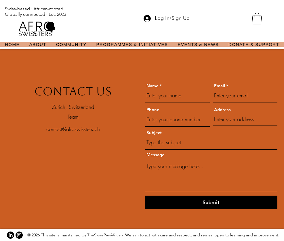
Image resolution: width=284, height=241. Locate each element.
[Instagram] (19, 235)
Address (222, 109)
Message (155, 155)
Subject (154, 132)
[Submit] (211, 202)
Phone (152, 109)
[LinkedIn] (10, 235)
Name (152, 86)
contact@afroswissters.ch (73, 129)
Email (219, 86)
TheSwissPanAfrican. (105, 235)
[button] (257, 18)
